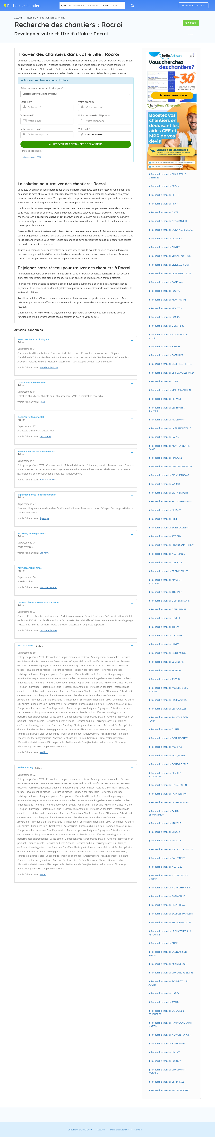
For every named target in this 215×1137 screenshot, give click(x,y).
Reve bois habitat (49, 367)
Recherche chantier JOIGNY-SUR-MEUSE (172, 849)
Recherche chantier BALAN (165, 436)
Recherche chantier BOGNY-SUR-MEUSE (172, 229)
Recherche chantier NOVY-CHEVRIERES (171, 887)
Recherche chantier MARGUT (166, 823)
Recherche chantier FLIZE (164, 518)
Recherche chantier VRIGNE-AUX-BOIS (171, 255)
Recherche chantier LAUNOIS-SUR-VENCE (168, 953)
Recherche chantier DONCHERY (167, 325)
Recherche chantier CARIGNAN (167, 282)
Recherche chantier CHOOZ (165, 831)
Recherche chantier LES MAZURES (169, 699)
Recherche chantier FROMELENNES (169, 571)
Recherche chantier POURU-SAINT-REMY (172, 544)
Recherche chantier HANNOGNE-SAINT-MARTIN (171, 1024)
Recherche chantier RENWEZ (166, 398)
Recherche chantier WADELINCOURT (170, 1090)
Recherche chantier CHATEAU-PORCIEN (172, 466)
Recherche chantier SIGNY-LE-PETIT (169, 492)
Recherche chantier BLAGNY (166, 510)
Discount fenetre (48, 630)
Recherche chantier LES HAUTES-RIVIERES (167, 409)
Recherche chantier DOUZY (165, 381)
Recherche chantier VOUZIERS (167, 238)
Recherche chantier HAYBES (165, 346)
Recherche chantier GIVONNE (166, 635)
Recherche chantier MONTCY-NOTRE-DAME (169, 447)
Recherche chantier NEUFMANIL (168, 553)
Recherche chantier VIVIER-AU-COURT (171, 264)
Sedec (43, 874)
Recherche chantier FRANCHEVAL (168, 904)
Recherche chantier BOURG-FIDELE (169, 764)
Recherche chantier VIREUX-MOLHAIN (171, 390)
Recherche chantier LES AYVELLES (169, 708)
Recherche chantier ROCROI (165, 317)
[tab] (75, 340)
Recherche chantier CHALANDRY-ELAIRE (172, 972)
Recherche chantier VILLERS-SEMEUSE (171, 273)
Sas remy (44, 552)
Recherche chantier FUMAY (165, 247)
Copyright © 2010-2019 (80, 1129)
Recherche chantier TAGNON (166, 670)
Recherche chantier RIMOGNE (166, 457)
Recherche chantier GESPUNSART (168, 609)
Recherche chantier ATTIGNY (166, 536)
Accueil (18, 17)
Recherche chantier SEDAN (165, 186)
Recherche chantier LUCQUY (166, 1060)
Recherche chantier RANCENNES (168, 858)
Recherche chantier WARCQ (165, 484)
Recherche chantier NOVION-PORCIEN (171, 1034)
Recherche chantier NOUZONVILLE (169, 221)
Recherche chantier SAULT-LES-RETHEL (171, 363)
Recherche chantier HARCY (165, 993)
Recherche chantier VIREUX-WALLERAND (172, 372)
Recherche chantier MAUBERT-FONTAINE (166, 581)
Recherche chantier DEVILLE (166, 618)
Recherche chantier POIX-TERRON (169, 793)
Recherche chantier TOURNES (166, 591)
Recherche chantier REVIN (164, 203)
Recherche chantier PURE (164, 943)
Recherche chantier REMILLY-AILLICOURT (165, 774)
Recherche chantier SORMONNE (168, 896)
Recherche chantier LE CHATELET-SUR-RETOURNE (170, 933)
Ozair (42, 401)
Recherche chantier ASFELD (165, 679)
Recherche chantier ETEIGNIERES (168, 1043)
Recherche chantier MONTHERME (168, 299)
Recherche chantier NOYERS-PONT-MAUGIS (168, 877)
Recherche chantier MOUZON (166, 308)
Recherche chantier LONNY (165, 1052)
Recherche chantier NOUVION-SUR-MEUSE (168, 336)
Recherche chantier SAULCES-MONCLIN (172, 913)
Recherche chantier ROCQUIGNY (168, 755)
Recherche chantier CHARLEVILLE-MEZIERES (168, 176)
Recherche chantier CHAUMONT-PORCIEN (167, 1071)
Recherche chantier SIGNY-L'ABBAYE (170, 475)
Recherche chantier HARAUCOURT (169, 785)
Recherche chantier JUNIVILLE (166, 562)
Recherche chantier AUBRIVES (166, 746)
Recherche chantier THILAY (165, 626)
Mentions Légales (119, 1129)
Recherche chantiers (22, 5)
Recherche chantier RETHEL (165, 194)
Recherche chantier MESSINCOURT (169, 963)
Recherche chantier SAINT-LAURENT (170, 527)
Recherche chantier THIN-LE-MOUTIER (171, 922)
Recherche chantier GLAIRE (165, 729)
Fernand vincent (48, 479)
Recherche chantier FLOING (165, 290)
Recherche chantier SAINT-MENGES (169, 652)
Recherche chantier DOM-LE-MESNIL (170, 600)
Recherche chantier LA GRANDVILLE (170, 802)
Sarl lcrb (44, 752)
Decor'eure (45, 436)
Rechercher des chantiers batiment (46, 17)
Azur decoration (48, 587)
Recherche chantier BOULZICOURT (169, 738)
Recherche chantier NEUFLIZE (166, 866)
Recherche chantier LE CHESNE (167, 661)
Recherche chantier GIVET (164, 212)
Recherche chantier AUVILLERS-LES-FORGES (169, 689)
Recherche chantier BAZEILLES (167, 355)
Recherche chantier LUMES (165, 644)
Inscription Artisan (193, 5)
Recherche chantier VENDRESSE (167, 1081)
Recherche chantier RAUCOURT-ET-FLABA (168, 719)
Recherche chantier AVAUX (165, 1002)
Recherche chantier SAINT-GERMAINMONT (164, 813)
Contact (138, 1129)
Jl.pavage (44, 518)
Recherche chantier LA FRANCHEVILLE (171, 428)
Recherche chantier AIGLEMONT (168, 419)
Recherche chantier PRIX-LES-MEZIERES (171, 501)
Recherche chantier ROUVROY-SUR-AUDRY (169, 983)
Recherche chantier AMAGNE (166, 840)
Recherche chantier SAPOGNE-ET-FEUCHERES (167, 1012)
